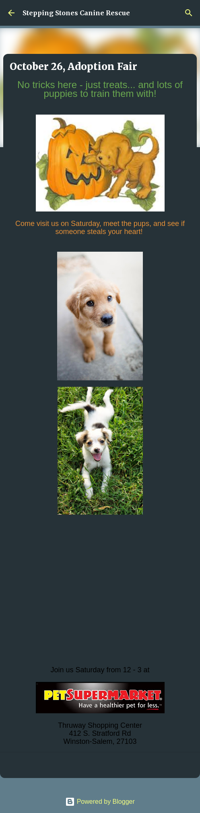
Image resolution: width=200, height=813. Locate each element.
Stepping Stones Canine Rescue (76, 13)
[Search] (189, 13)
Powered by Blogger (100, 801)
